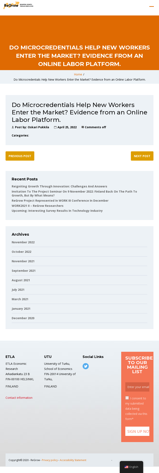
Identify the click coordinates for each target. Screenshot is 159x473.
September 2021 (24, 271)
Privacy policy (50, 460)
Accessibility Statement (73, 460)
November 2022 (23, 242)
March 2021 (20, 299)
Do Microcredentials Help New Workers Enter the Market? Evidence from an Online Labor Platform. (80, 79)
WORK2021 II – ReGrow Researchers (37, 206)
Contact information (19, 398)
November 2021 (23, 261)
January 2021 (21, 309)
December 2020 (23, 318)
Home (78, 74)
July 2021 (18, 290)
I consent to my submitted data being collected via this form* (136, 408)
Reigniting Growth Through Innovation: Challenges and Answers (59, 186)
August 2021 (21, 280)
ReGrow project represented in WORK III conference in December (60, 200)
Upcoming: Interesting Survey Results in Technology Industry (57, 211)
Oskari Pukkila (38, 127)
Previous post (20, 156)
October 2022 (21, 252)
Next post (142, 156)
